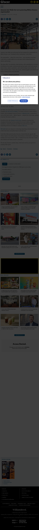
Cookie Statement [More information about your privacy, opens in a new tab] (26, 97)
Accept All (23, 101)
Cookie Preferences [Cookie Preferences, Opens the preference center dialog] (13, 101)
